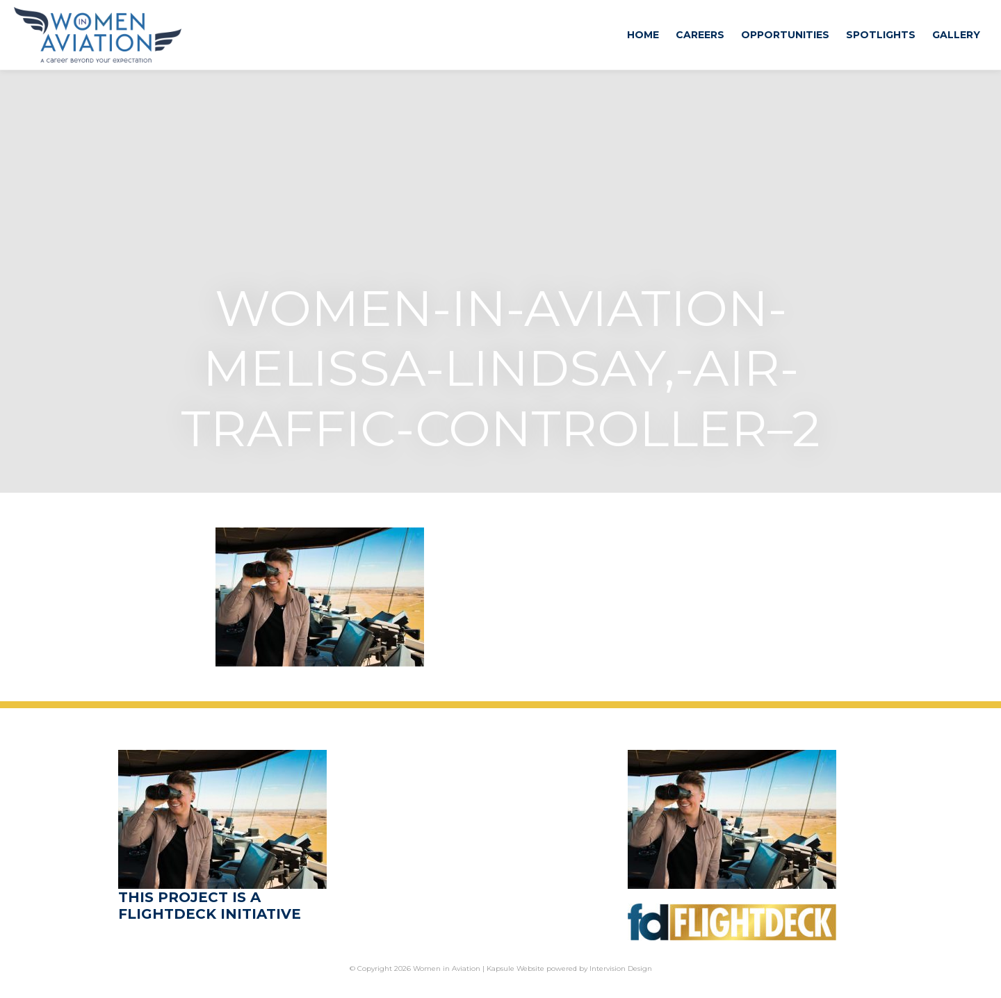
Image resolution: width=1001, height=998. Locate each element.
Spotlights (880, 34)
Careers (700, 34)
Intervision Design (620, 968)
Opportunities (785, 34)
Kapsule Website (515, 968)
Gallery (956, 34)
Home (643, 34)
